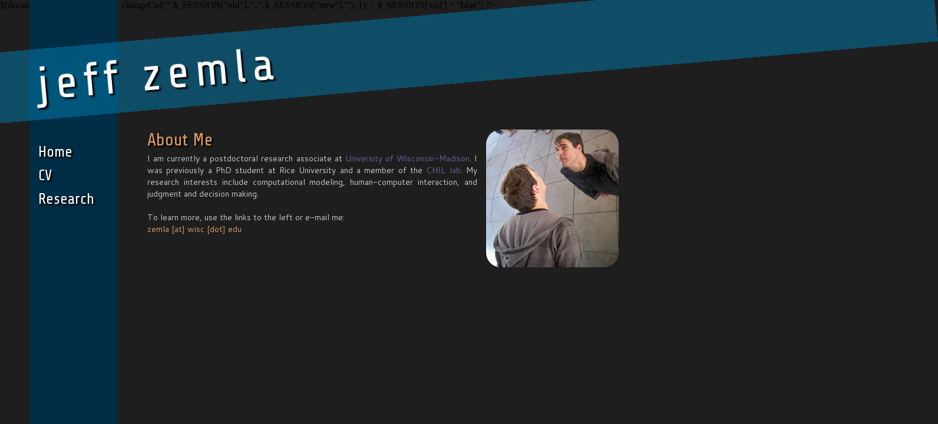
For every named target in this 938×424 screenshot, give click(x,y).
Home (55, 151)
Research (66, 198)
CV (45, 175)
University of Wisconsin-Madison (407, 158)
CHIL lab (443, 170)
